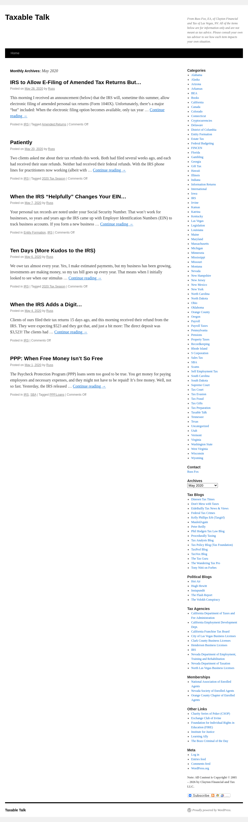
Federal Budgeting (202, 143)
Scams (195, 367)
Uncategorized (200, 426)
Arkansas (197, 88)
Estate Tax (197, 139)
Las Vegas (197, 221)
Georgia (196, 161)
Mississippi (198, 257)
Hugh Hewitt (199, 586)
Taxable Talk (27, 17)
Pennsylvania (199, 330)
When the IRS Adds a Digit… (46, 304)
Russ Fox (193, 471)
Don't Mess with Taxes (205, 504)
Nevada (196, 271)
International (199, 189)
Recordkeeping (200, 344)
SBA (33, 394)
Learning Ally (199, 736)
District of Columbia (203, 129)
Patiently (21, 142)
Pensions (196, 335)
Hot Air (195, 581)
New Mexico (199, 284)
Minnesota (197, 253)
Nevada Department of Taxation (210, 663)
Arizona (196, 84)
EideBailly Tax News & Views (210, 508)
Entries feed (198, 759)
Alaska (195, 79)
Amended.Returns (54, 124)
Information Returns (203, 184)
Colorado (197, 111)
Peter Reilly (198, 526)
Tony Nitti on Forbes (204, 567)
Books (195, 98)
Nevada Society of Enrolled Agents (212, 691)
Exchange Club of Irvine (206, 718)
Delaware (197, 125)
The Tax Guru (199, 558)
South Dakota (199, 380)
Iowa (194, 193)
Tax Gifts (197, 403)
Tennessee (197, 417)
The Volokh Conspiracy (205, 599)
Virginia (196, 440)
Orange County (200, 312)
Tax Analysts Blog (202, 540)
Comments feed (201, 764)
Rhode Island (199, 348)
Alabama (196, 75)
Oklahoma (197, 307)
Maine (195, 234)
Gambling (197, 157)
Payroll (195, 321)
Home (15, 53)
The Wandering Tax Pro (205, 563)
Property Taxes (200, 339)
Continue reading (109, 170)
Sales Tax (197, 357)
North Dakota (199, 298)
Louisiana (197, 230)
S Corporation (200, 353)
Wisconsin (197, 453)
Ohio (194, 303)
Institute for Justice (203, 732)
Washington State (202, 444)
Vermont (196, 435)
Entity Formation (35, 232)
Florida (195, 152)
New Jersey (198, 280)
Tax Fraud (197, 398)
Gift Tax (196, 166)
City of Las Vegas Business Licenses (213, 636)
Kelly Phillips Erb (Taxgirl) (208, 517)
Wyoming (197, 458)
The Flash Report (201, 595)
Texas (194, 421)
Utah (194, 430)
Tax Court (197, 389)
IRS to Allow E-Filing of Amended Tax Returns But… (75, 82)
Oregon (195, 316)
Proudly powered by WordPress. (211, 810)
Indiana (195, 180)
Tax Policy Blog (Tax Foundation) (212, 545)
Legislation (198, 225)
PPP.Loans (57, 394)
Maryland (197, 239)
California (197, 102)
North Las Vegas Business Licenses (212, 668)
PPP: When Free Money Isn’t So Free (56, 358)
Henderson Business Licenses (209, 645)
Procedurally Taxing (203, 536)
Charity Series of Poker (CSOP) (210, 713)
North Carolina (200, 294)
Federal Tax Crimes (203, 513)
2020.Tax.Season (54, 178)
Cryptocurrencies (201, 120)
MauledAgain (199, 522)
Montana (196, 266)
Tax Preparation (201, 408)
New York (197, 289)
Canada (195, 107)
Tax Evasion (198, 394)
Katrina (195, 212)
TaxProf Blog (199, 549)
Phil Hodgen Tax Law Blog (208, 531)
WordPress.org (200, 768)
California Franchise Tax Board (210, 631)
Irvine (195, 202)
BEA (194, 93)
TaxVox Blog (199, 554)
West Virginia (199, 449)
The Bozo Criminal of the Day (209, 741)
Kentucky (197, 216)
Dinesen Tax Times (203, 499)
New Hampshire (201, 275)
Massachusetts (200, 243)
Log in (195, 754)
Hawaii (195, 171)
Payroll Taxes (199, 326)
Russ (51, 88)
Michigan (197, 248)
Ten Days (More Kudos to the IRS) (52, 250)
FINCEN (196, 148)
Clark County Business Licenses (211, 640)
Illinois (195, 175)
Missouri (196, 262)
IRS (26, 124)
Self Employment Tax (204, 371)
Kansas (195, 207)
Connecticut (198, 116)
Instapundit (198, 590)
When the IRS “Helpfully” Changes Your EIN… (68, 196)
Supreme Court (200, 385)
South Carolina (200, 376)
